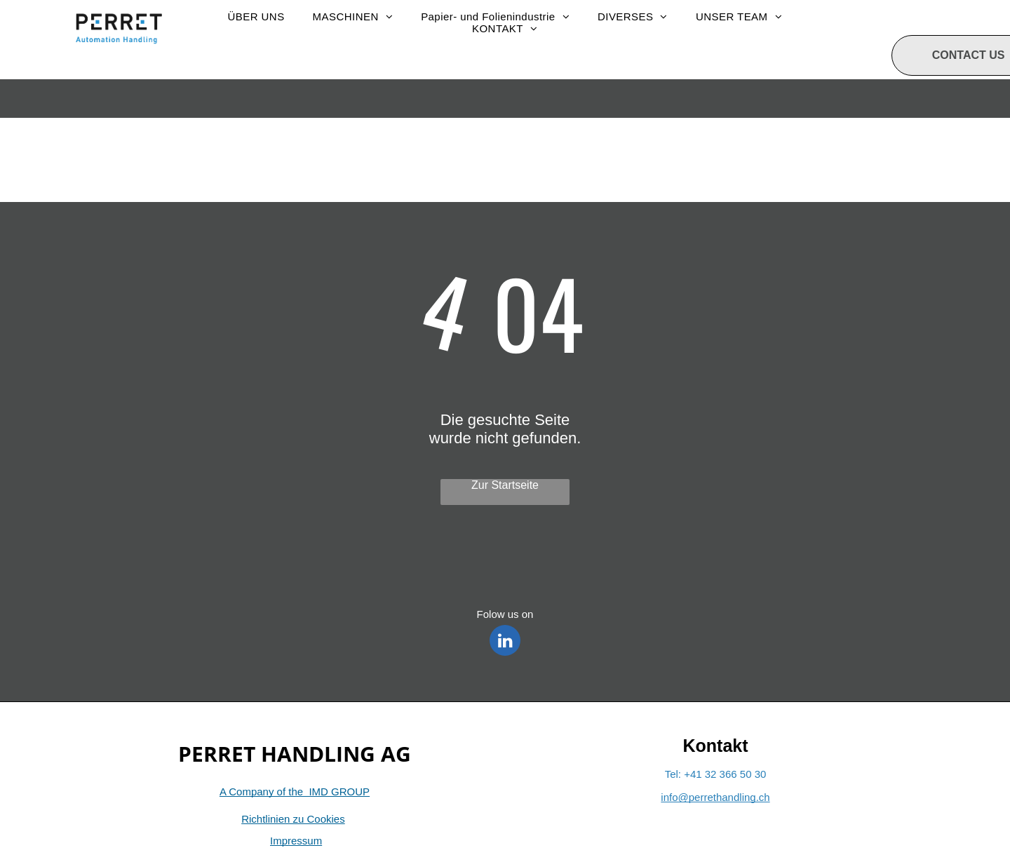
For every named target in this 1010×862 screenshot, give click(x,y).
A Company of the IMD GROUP (295, 791)
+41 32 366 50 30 (725, 774)
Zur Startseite (505, 485)
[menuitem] (255, 16)
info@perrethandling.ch (715, 797)
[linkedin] (505, 642)
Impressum (296, 841)
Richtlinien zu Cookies (293, 819)
